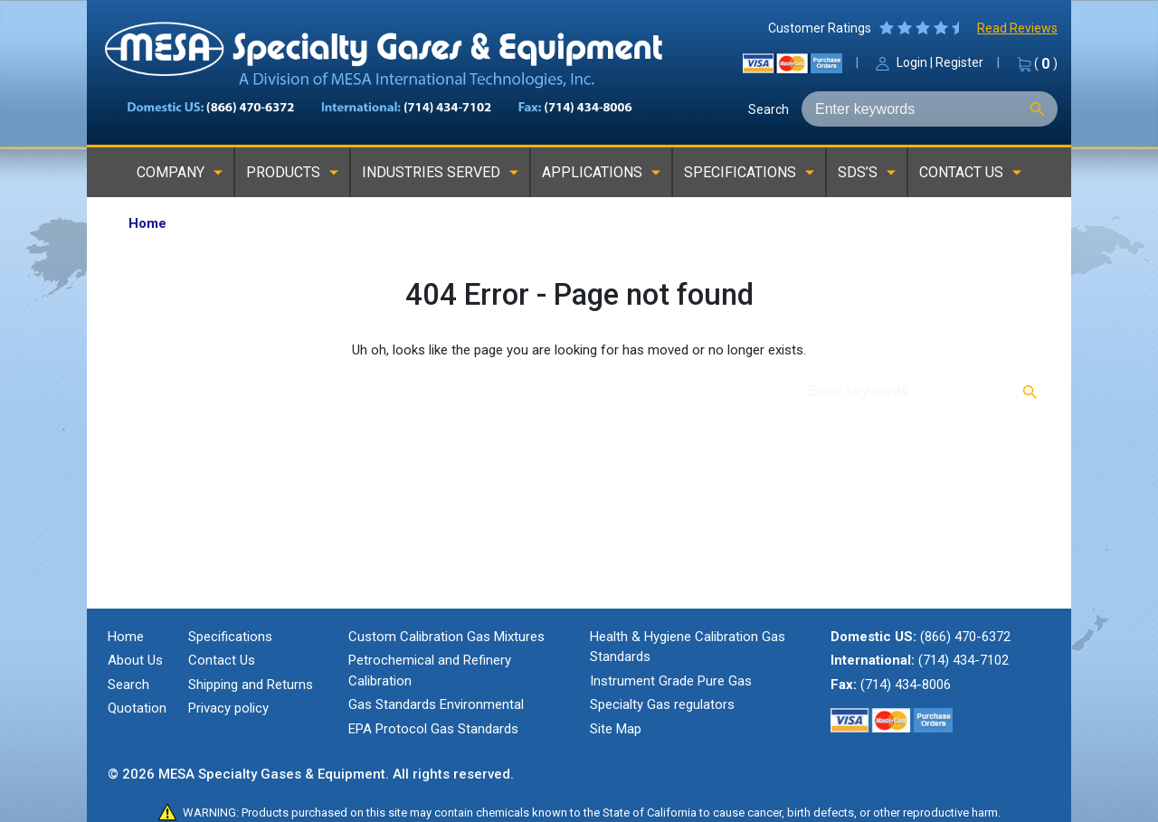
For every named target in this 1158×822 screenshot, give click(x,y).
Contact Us (221, 660)
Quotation (137, 708)
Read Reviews (1017, 28)
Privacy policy (228, 708)
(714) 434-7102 (963, 660)
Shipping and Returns (250, 684)
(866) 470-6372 (965, 636)
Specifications (230, 636)
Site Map (615, 729)
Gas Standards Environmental (436, 704)
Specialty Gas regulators (662, 704)
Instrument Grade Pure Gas (671, 681)
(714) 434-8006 (905, 684)
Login (912, 62)
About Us (135, 660)
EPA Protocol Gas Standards (433, 729)
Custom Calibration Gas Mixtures (446, 636)
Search (768, 109)
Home (126, 636)
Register (959, 62)
